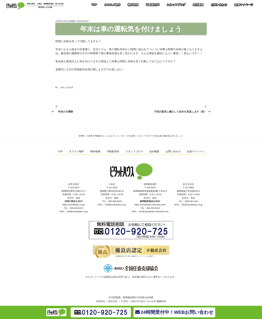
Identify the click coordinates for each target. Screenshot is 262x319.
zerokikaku (82, 21)
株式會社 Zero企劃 (146, 301)
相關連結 (100, 301)
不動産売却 (113, 151)
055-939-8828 (115, 201)
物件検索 (95, 151)
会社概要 (154, 151)
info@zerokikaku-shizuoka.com (153, 211)
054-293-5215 (153, 208)
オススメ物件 (76, 151)
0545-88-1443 (191, 201)
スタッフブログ (66, 88)
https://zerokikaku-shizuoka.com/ (150, 204)
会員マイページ (195, 151)
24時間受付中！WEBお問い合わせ (174, 312)
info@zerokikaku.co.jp (77, 211)
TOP (60, 151)
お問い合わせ (173, 151)
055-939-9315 (76, 208)
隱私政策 (112, 301)
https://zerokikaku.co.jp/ (73, 204)
